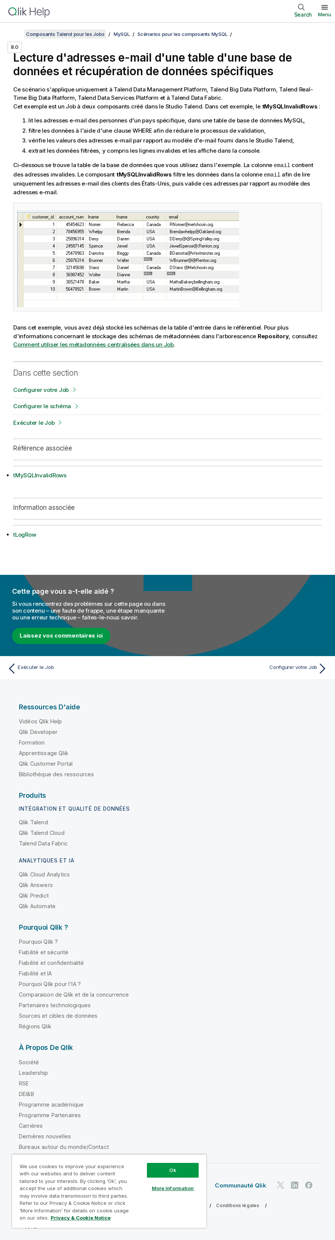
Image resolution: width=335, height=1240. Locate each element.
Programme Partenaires (50, 1114)
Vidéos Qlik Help (40, 720)
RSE (24, 1082)
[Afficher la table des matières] (15, 34)
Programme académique (51, 1104)
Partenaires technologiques (55, 1004)
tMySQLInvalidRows (39, 474)
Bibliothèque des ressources (56, 773)
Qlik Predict (34, 895)
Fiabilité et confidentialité (51, 962)
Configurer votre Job (41, 389)
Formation (32, 741)
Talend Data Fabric (43, 842)
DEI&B (26, 1093)
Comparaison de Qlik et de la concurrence (74, 994)
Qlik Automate (37, 905)
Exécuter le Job (33, 422)
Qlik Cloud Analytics (44, 873)
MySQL (122, 34)
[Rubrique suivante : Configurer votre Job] (250, 668)
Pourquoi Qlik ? (38, 941)
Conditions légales (237, 1204)
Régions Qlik (35, 1025)
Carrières (31, 1125)
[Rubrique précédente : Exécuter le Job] (85, 668)
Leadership (33, 1072)
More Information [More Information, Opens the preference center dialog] (173, 1188)
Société (29, 1061)
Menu (324, 14)
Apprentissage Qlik (43, 752)
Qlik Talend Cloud (42, 832)
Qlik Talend (33, 821)
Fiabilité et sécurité (43, 951)
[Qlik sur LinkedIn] (294, 1184)
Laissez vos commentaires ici (61, 634)
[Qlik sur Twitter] (280, 1184)
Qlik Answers (36, 884)
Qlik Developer (38, 731)
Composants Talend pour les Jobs (65, 34)
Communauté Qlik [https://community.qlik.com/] (240, 1184)
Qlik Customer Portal (46, 763)
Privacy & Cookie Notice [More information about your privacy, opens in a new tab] (81, 1218)
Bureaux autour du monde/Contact (64, 1146)
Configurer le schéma (42, 405)
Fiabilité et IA (35, 972)
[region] (109, 1191)
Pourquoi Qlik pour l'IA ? (50, 983)
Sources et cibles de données (58, 1015)
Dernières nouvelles (45, 1135)
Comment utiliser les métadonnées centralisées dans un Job (93, 343)
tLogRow (24, 533)
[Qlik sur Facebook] (309, 1184)
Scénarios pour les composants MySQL (182, 34)
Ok (172, 1170)
